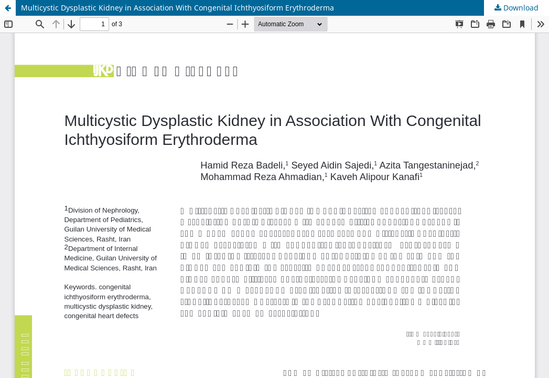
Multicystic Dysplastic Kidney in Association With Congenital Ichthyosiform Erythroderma (177, 8)
